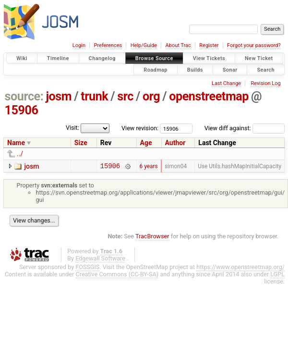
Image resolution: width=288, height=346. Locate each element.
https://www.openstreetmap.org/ (240, 268)
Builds (195, 69)
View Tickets (209, 58)
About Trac (178, 45)
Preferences (108, 45)
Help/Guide (144, 45)
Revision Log (265, 83)
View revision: (139, 128)
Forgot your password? (254, 45)
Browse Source (154, 58)
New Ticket (259, 58)
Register (208, 45)
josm (59, 96)
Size (80, 143)
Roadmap (156, 69)
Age (146, 143)
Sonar (230, 69)
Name (16, 143)
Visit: (72, 127)
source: (24, 96)
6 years (149, 166)
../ (20, 154)
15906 (21, 110)
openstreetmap (209, 96)
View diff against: (244, 128)
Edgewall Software (100, 259)
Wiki (21, 58)
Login (78, 45)
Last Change (226, 83)
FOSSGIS (87, 268)
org (151, 96)
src (125, 96)
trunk (94, 96)
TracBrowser (152, 237)
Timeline (58, 58)
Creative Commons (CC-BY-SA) (117, 275)
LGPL (277, 275)
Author (175, 143)
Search (266, 69)
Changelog (102, 58)
